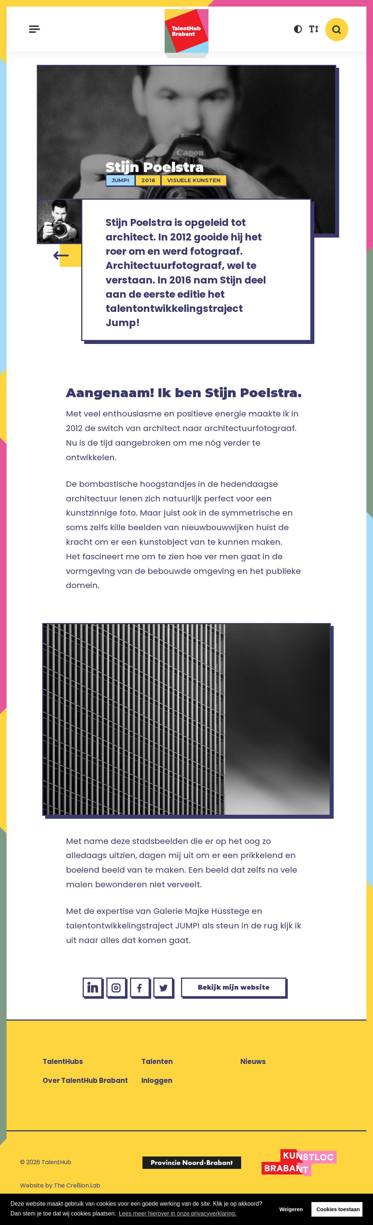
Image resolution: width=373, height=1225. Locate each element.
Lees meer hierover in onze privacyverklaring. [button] (177, 1213)
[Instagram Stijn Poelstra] (107, 1006)
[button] (298, 30)
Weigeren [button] (291, 1209)
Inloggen (156, 1101)
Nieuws (253, 1082)
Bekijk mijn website (240, 1006)
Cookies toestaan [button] (338, 1209)
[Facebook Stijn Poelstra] (134, 1006)
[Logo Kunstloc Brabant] (299, 1183)
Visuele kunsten (197, 180)
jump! (123, 180)
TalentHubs (63, 1082)
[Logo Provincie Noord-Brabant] (191, 1183)
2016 (151, 180)
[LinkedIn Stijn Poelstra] (80, 1006)
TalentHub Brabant (186, 33)
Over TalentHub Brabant (85, 1101)
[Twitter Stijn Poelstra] (161, 1006)
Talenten (157, 1082)
